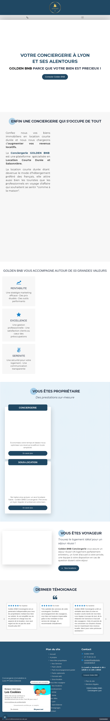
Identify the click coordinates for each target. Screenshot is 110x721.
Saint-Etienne (15, 680)
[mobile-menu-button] (82, 17)
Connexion (103, 719)
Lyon (4, 680)
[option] (21, 614)
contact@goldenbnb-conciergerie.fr (92, 661)
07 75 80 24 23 (90, 657)
